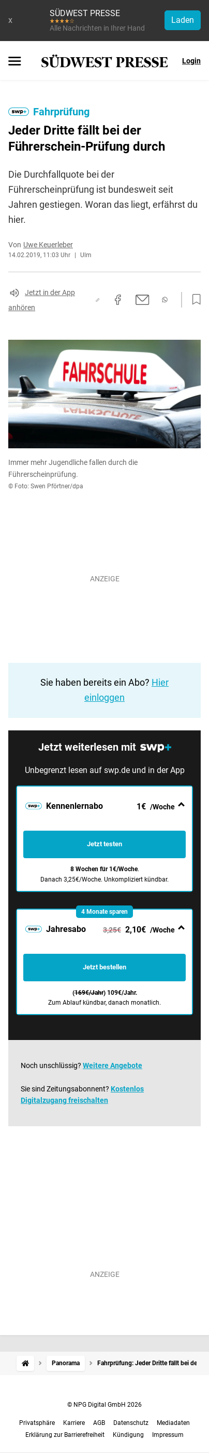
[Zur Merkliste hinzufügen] (193, 299)
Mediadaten (173, 1423)
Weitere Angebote (112, 1065)
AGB (99, 1423)
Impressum (168, 1434)
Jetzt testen (104, 844)
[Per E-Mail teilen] (142, 299)
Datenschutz (130, 1423)
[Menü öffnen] (14, 62)
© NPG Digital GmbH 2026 (104, 1404)
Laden (182, 20)
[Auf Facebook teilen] (118, 299)
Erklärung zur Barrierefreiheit (64, 1434)
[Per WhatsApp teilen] (165, 299)
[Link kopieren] (97, 300)
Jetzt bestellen (104, 967)
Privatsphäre (37, 1423)
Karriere (74, 1423)
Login (191, 61)
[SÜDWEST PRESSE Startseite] (104, 61)
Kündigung (128, 1434)
